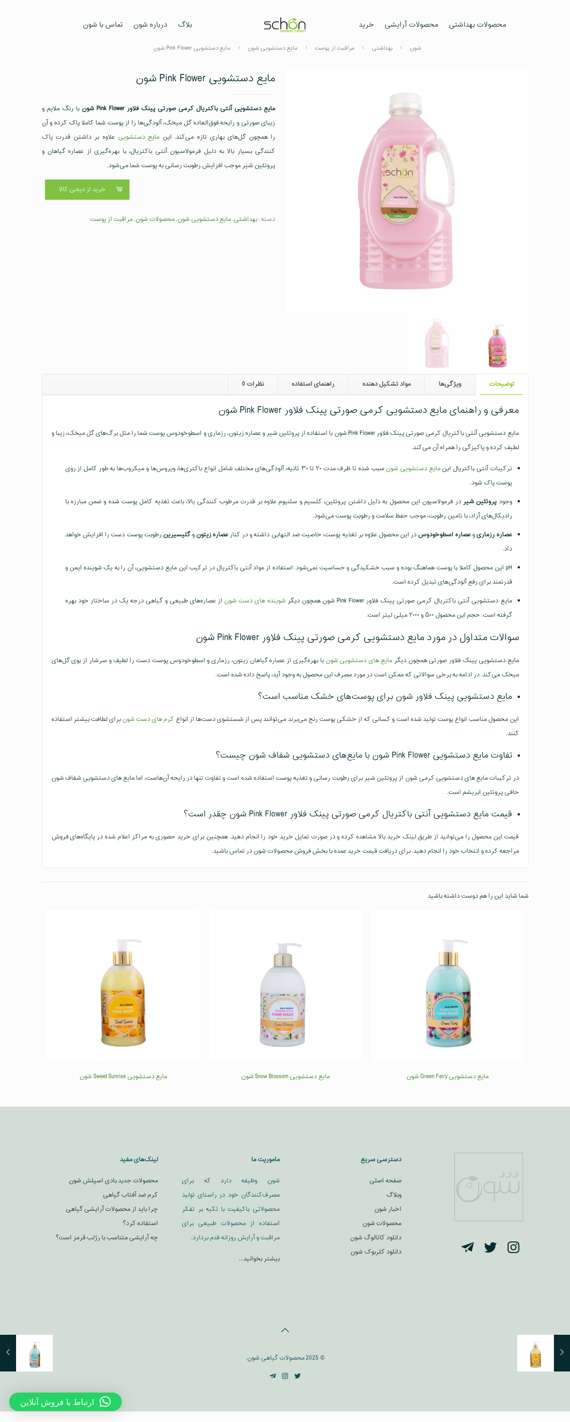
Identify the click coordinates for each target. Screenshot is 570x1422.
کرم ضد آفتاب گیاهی (130, 1195)
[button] (301, 85)
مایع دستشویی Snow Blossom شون (285, 1076)
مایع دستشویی (139, 137)
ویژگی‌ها (450, 384)
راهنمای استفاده (313, 384)
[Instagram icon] (285, 1376)
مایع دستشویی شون (204, 219)
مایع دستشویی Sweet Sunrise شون (123, 1076)
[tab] (501, 384)
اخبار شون (387, 1209)
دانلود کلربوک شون (375, 1252)
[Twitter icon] (297, 1376)
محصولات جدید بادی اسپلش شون (113, 1180)
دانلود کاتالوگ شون (375, 1237)
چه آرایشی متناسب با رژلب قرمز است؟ (107, 1237)
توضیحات (501, 384)
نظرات (253, 384)
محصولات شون (155, 219)
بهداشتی (245, 219)
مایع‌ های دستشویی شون (359, 660)
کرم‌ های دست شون (148, 719)
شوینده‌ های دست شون (254, 601)
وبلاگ (393, 1195)
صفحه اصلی (385, 1180)
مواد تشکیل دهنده (386, 384)
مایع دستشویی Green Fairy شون (447, 1076)
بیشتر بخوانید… (259, 1259)
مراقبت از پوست (111, 219)
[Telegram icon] (272, 1376)
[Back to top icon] (285, 1331)
